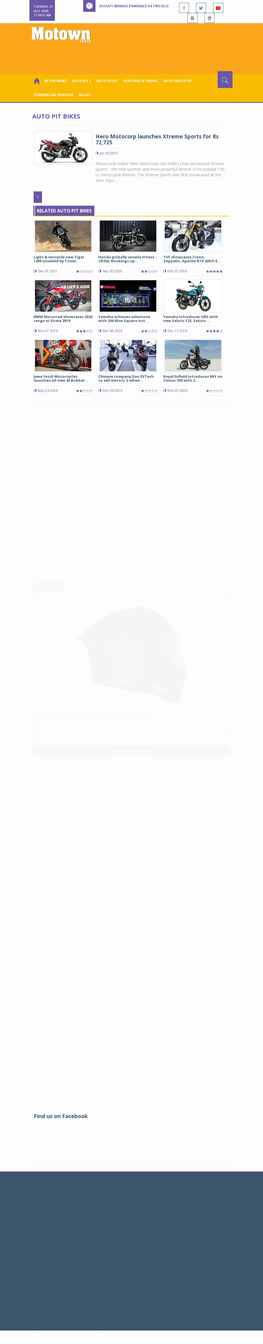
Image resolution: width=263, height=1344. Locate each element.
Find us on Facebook (61, 1116)
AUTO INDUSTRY (178, 80)
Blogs (84, 94)
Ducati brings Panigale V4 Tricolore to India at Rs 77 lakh (158, 5)
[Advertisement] (133, 55)
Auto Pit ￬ (81, 80)
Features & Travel (141, 80)
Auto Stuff (107, 80)
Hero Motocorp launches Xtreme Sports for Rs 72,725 (157, 139)
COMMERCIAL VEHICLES (53, 94)
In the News (55, 80)
